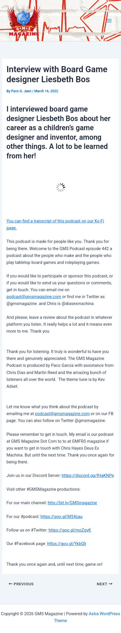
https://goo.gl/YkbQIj (66, 543)
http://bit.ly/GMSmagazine (72, 502)
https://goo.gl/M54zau (61, 516)
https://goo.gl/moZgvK (70, 530)
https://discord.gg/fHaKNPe (88, 475)
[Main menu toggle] (109, 21)
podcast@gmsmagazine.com (33, 296)
